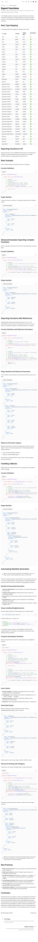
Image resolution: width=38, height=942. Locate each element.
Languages (3, 5)
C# (7, 5)
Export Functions (13, 5)
